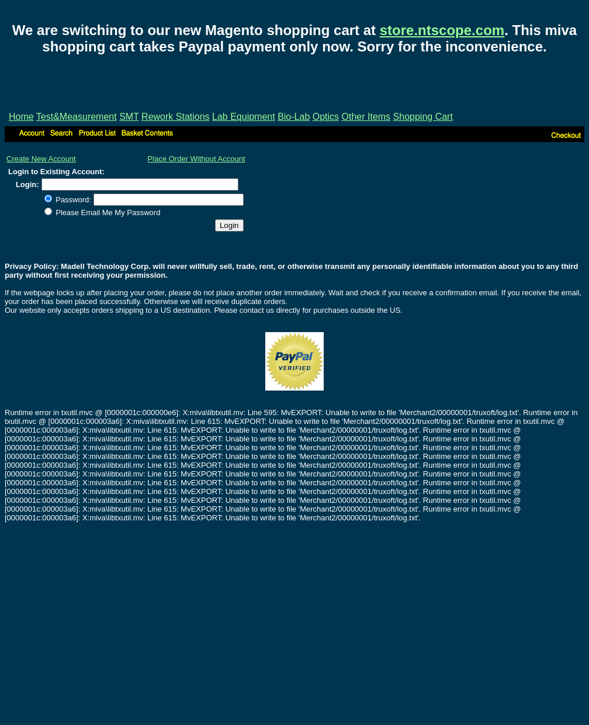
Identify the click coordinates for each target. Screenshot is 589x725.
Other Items (366, 117)
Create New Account (41, 158)
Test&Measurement (76, 117)
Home (21, 117)
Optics (326, 117)
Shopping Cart (423, 117)
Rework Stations (175, 117)
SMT (128, 117)
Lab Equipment (243, 117)
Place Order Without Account (196, 158)
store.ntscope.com (442, 30)
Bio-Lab (294, 117)
